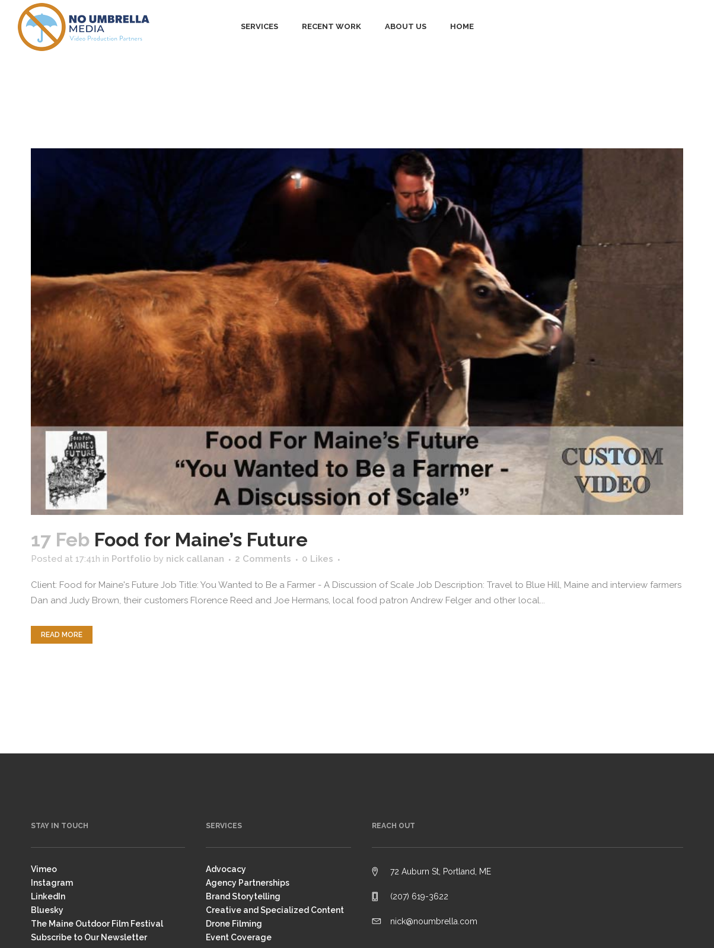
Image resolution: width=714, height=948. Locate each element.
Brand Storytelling (243, 896)
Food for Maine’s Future (201, 540)
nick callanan (195, 558)
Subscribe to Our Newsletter (89, 937)
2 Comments (263, 558)
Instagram (52, 882)
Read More (61, 635)
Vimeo (44, 869)
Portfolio (131, 558)
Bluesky (47, 910)
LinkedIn (48, 896)
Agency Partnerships (247, 882)
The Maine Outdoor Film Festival (97, 923)
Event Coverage (239, 937)
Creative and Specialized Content (275, 910)
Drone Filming (234, 923)
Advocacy (226, 869)
